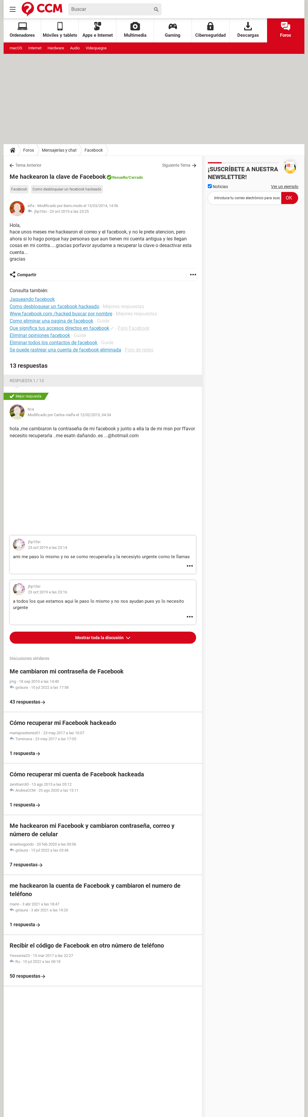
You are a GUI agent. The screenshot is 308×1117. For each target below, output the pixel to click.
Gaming (172, 30)
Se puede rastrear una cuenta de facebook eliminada (65, 350)
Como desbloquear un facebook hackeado (66, 189)
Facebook (94, 150)
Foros (285, 30)
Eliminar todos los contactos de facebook (53, 342)
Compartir (26, 274)
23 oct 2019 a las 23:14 (47, 547)
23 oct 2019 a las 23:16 (47, 592)
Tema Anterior (28, 165)
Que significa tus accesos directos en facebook (59, 328)
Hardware (56, 48)
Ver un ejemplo (284, 186)
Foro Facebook (133, 328)
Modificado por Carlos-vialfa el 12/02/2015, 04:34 (69, 415)
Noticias (218, 186)
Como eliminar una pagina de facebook (51, 321)
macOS (16, 48)
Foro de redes (139, 350)
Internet (35, 48)
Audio (75, 48)
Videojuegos (96, 48)
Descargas (248, 30)
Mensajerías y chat (59, 150)
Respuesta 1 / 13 (27, 380)
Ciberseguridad (210, 30)
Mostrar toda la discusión (100, 637)
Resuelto (119, 177)
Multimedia (135, 30)
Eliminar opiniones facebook (40, 335)
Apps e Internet (97, 30)
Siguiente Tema (176, 165)
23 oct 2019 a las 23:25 (69, 211)
